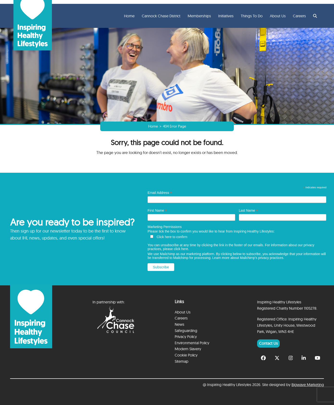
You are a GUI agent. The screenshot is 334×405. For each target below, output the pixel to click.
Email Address (160, 192)
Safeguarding (186, 330)
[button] (315, 16)
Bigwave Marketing (307, 384)
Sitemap (181, 361)
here (184, 249)
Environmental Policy (192, 342)
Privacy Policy (186, 336)
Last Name (248, 210)
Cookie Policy (186, 355)
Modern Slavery (188, 348)
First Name (157, 210)
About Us (183, 312)
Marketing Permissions (165, 227)
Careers (181, 318)
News (179, 324)
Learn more (221, 258)
